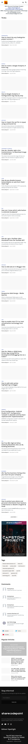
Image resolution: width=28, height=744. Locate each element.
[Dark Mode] (23, 2)
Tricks (5, 566)
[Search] (26, 2)
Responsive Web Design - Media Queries (12, 294)
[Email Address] (14, 698)
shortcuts (6, 573)
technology (6, 575)
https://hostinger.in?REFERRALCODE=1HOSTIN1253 (14, 8)
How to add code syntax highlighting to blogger (9, 384)
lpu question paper (8, 571)
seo (18, 571)
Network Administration (9, 563)
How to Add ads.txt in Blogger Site (13, 267)
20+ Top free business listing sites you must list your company (13, 474)
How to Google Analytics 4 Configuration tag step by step (12, 95)
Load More (13, 517)
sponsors (14, 573)
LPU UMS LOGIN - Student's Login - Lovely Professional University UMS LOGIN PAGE (18, 670)
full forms (21, 566)
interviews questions (8, 568)
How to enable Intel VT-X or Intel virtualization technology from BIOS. (12, 323)
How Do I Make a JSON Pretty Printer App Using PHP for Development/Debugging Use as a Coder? (13, 354)
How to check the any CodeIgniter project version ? (13, 38)
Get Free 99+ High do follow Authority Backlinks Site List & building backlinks (12, 444)
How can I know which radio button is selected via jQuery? (13, 211)
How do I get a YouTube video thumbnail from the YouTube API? (13, 239)
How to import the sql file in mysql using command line (13, 123)
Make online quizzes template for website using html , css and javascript (18, 678)
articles (13, 566)
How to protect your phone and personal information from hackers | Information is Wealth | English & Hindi (13, 503)
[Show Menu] (2, 2)
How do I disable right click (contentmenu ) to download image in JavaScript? (13, 152)
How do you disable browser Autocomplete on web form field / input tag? (13, 182)
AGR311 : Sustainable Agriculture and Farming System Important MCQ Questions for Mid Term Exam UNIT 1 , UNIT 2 (17, 661)
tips (14, 575)
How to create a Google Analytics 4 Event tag (13, 66)
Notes (20, 563)
